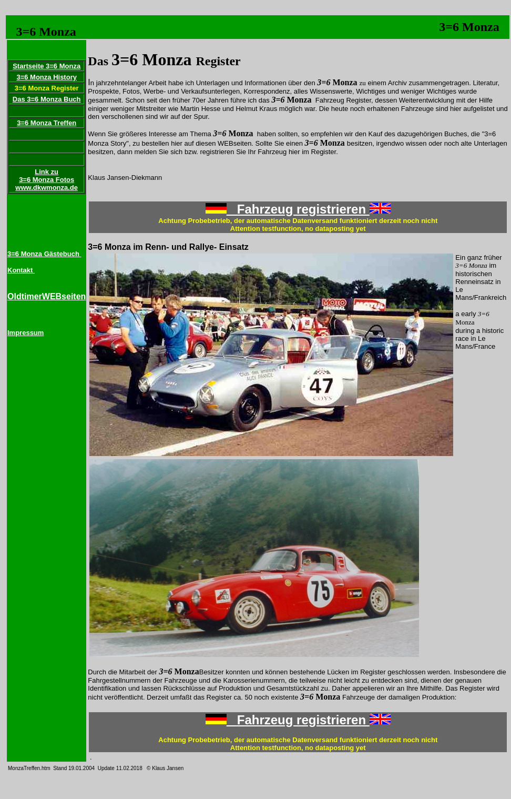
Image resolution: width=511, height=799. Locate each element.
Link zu (46, 172)
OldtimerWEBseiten (46, 296)
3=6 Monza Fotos (46, 180)
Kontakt (21, 270)
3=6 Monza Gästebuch (44, 254)
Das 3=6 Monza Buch (47, 99)
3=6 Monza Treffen (46, 123)
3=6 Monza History (46, 77)
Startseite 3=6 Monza (46, 66)
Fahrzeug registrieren (298, 209)
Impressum (25, 333)
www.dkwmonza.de (46, 187)
